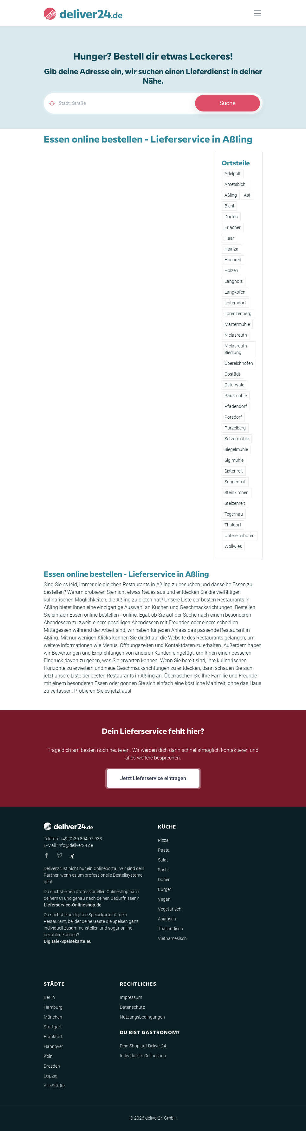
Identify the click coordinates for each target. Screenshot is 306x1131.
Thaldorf (233, 524)
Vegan (164, 899)
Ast (247, 195)
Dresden (52, 1066)
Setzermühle (237, 438)
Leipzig (50, 1075)
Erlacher (233, 227)
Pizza (163, 840)
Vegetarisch (169, 909)
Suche (227, 103)
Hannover (53, 1046)
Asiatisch (167, 918)
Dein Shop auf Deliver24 (143, 1045)
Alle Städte (54, 1085)
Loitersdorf (235, 302)
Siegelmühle (236, 449)
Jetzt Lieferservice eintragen (153, 778)
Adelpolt (233, 173)
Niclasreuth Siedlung (236, 349)
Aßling (231, 195)
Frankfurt (53, 1036)
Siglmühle (234, 460)
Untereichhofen (240, 535)
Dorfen (231, 216)
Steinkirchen (237, 492)
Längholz (234, 281)
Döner (164, 879)
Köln (48, 1056)
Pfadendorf (236, 406)
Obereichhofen (239, 363)
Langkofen (235, 292)
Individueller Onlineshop (143, 1055)
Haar (229, 238)
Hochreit (233, 259)
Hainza (231, 248)
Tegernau (234, 514)
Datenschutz (132, 1007)
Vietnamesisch (172, 938)
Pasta (164, 850)
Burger (164, 889)
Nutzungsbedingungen (142, 1017)
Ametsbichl (235, 184)
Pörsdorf (233, 417)
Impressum (131, 997)
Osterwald (234, 384)
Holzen (231, 270)
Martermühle (237, 324)
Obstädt (232, 374)
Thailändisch (170, 928)
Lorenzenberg (238, 313)
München (53, 1017)
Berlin (49, 997)
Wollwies (233, 546)
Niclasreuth (236, 335)
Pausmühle (236, 395)
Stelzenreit (235, 503)
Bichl (229, 205)
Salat (163, 859)
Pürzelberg (235, 427)
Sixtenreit (234, 470)
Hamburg (53, 1007)
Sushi (163, 869)
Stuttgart (53, 1026)
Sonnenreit (235, 481)
